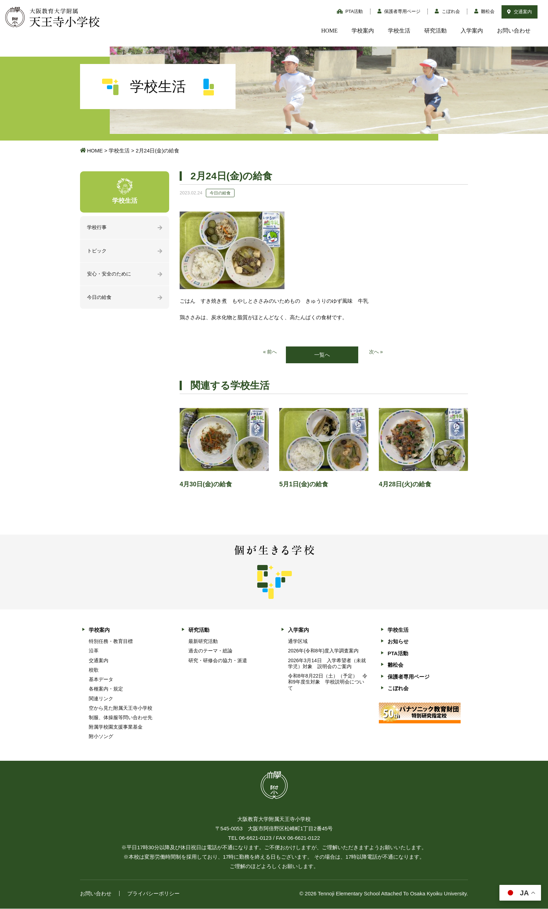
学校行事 (97, 228)
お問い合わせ (514, 31)
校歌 (94, 670)
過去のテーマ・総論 (210, 651)
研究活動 (435, 31)
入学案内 (472, 31)
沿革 (94, 651)
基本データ (101, 680)
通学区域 (298, 642)
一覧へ (322, 355)
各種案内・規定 (106, 689)
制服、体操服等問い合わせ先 (120, 718)
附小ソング (101, 737)
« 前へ (269, 352)
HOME (329, 31)
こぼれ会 (447, 11)
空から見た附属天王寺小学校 (120, 708)
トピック (97, 252)
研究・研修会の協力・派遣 (217, 661)
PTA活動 (350, 11)
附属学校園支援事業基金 (116, 727)
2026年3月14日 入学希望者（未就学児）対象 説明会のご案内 (327, 664)
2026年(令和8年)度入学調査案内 (323, 651)
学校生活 (399, 31)
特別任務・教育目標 (111, 642)
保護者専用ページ (399, 11)
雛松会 (484, 11)
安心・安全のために (110, 275)
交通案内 (519, 11)
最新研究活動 (203, 642)
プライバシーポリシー (153, 894)
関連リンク (101, 699)
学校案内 (363, 31)
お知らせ (398, 642)
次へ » (376, 352)
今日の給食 (100, 299)
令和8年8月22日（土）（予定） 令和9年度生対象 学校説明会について (327, 682)
